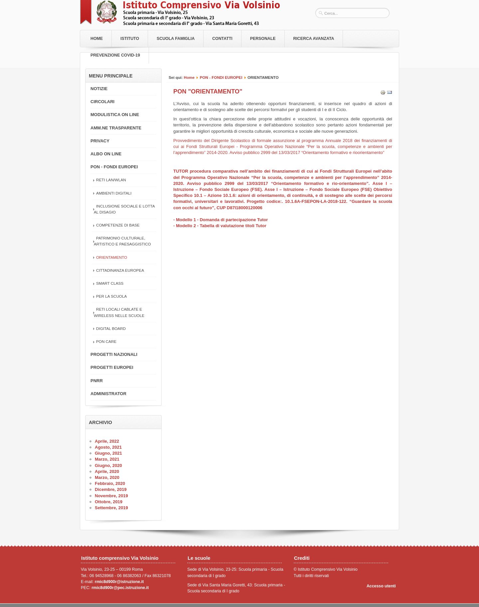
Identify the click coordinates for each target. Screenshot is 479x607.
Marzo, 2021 (107, 459)
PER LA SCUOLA (111, 296)
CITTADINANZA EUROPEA (120, 270)
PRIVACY (99, 140)
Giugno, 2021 (108, 453)
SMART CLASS (109, 283)
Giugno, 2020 (108, 465)
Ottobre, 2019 (108, 501)
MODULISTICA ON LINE (114, 114)
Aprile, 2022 (107, 441)
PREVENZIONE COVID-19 (115, 55)
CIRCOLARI (102, 101)
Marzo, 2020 (107, 477)
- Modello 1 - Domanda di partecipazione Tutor (220, 219)
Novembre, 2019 (111, 495)
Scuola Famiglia (176, 38)
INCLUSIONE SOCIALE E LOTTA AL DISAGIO (124, 209)
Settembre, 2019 (111, 507)
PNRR (96, 380)
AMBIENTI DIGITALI (113, 193)
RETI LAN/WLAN (111, 180)
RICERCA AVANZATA (313, 38)
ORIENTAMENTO (111, 257)
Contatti (222, 38)
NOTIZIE (98, 88)
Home (96, 38)
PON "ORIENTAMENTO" (207, 91)
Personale (263, 38)
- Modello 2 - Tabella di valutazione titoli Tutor (219, 225)
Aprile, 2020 (107, 471)
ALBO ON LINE (105, 153)
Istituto (129, 38)
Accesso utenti (381, 586)
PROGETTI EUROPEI (111, 367)
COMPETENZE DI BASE (118, 225)
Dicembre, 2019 (110, 489)
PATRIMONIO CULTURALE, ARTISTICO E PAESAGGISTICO (122, 241)
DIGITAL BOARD (111, 328)
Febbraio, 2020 (110, 483)
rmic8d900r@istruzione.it (119, 581)
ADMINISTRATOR (108, 393)
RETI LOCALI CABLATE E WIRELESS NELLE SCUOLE (119, 312)
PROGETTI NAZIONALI (113, 354)
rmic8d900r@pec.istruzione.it (120, 587)
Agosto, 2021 (108, 447)
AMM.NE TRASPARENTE (115, 127)
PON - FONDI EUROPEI (221, 77)
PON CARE (106, 341)
